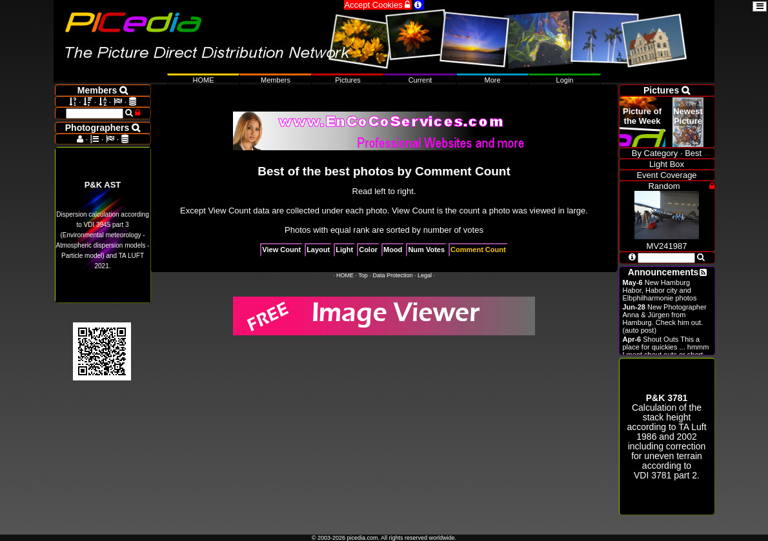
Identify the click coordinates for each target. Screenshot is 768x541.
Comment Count (478, 249)
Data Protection (392, 275)
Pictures (348, 80)
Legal (425, 275)
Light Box (666, 164)
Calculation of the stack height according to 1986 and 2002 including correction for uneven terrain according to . (666, 436)
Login (565, 80)
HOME (345, 275)
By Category (655, 153)
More (492, 80)
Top (363, 275)
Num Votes (426, 249)
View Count (281, 249)
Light (344, 249)
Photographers (102, 128)
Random (664, 186)
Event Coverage (666, 175)
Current (420, 80)
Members (275, 80)
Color (368, 249)
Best (693, 153)
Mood (392, 249)
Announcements (663, 272)
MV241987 (666, 241)
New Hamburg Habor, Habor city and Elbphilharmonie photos (660, 290)
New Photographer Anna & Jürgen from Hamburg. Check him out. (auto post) (665, 318)
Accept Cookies (378, 5)
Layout (318, 249)
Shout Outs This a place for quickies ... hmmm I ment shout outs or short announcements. (666, 350)
